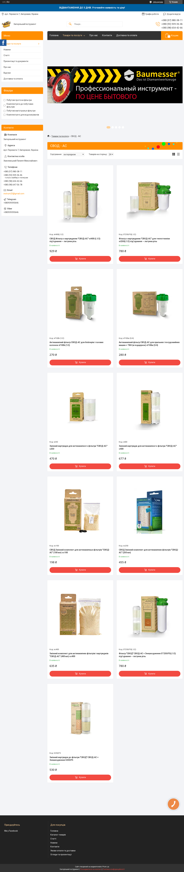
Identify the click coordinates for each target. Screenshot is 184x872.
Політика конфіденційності (114, 869)
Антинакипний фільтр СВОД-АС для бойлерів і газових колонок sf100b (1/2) (76, 343)
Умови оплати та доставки (62, 850)
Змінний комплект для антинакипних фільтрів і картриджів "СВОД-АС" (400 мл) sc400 (79, 654)
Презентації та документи (16, 61)
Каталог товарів (58, 835)
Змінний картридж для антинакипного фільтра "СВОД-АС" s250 (78, 447)
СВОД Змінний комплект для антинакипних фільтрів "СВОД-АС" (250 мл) (148, 551)
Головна (54, 35)
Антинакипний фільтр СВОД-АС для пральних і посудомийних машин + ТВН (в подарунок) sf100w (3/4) (149, 343)
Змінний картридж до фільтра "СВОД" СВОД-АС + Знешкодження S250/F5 (74, 758)
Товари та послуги (72, 35)
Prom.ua (105, 867)
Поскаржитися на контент (90, 869)
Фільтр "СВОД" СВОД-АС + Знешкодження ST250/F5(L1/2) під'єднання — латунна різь (147, 654)
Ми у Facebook (11, 831)
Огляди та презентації (61, 854)
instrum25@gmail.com (14, 193)
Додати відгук (174, 14)
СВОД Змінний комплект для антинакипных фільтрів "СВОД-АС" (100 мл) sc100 (80, 551)
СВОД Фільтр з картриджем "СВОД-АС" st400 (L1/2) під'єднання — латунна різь (75, 240)
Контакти (107, 35)
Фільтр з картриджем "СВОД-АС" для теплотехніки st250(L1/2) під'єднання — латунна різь (144, 240)
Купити (82, 259)
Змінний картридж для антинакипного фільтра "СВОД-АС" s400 (148, 447)
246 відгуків (158, 2)
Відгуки (7, 73)
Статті (6, 55)
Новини (7, 49)
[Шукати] (70, 24)
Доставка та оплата (126, 35)
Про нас (93, 35)
